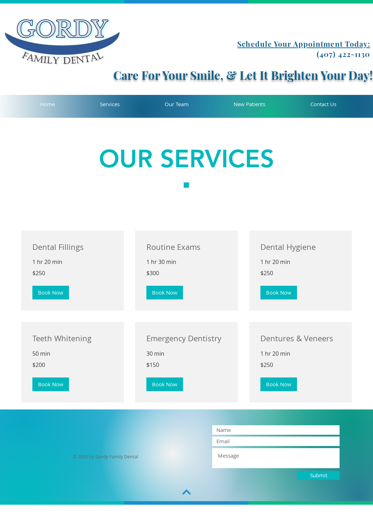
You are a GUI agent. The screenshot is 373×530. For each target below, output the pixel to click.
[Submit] (318, 475)
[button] (50, 292)
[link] (72, 247)
